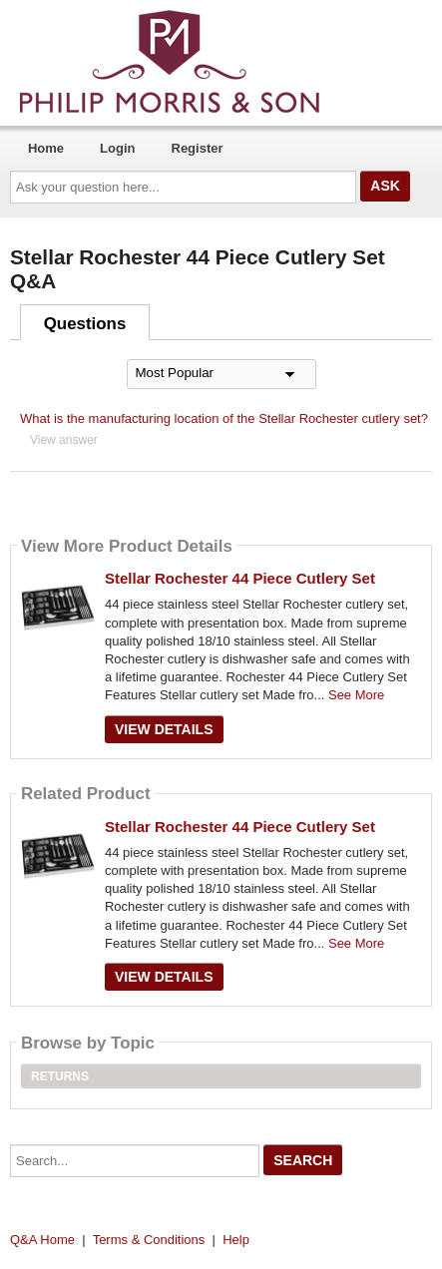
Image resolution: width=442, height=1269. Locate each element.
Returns (60, 1076)
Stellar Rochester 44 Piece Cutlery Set (240, 578)
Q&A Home (42, 1239)
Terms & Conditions (149, 1239)
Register (197, 148)
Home (46, 148)
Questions (85, 323)
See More (356, 694)
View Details (164, 729)
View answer (64, 440)
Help (235, 1239)
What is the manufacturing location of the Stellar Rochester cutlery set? (224, 418)
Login (117, 148)
